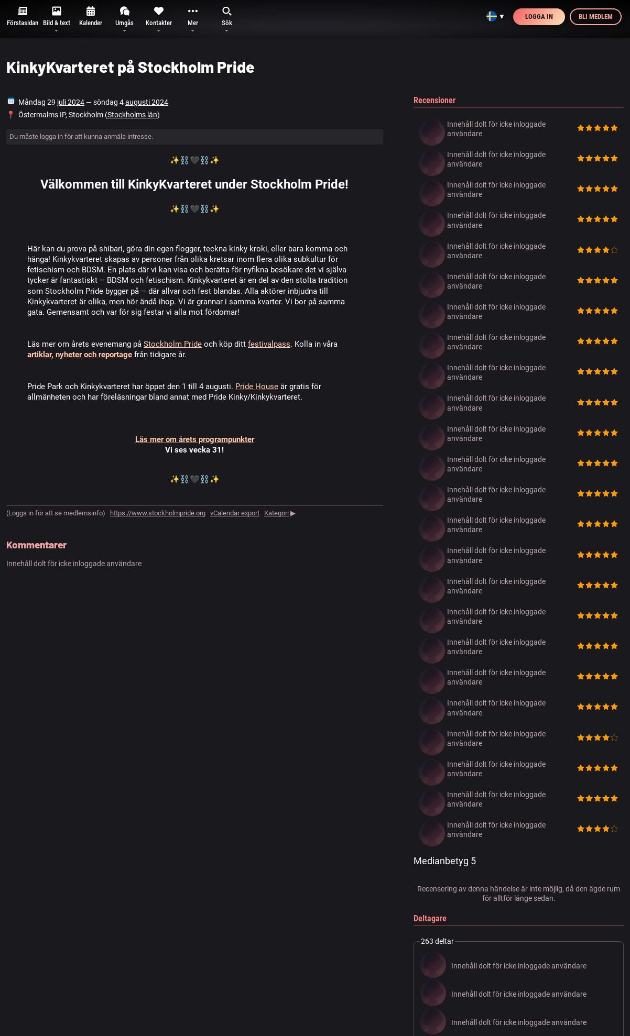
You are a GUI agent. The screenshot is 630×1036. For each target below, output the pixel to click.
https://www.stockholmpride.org (157, 513)
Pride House (256, 386)
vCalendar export (234, 513)
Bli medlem (596, 16)
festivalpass (269, 344)
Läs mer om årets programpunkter (194, 439)
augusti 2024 (146, 102)
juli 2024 (70, 102)
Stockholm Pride (173, 344)
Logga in (539, 16)
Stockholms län (132, 115)
